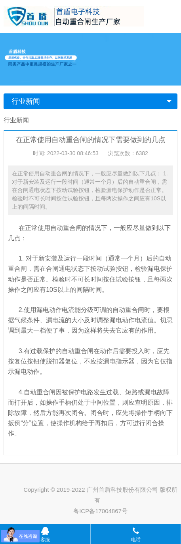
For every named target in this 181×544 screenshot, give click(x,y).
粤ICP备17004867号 (100, 511)
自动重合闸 (66, 227)
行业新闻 (25, 101)
